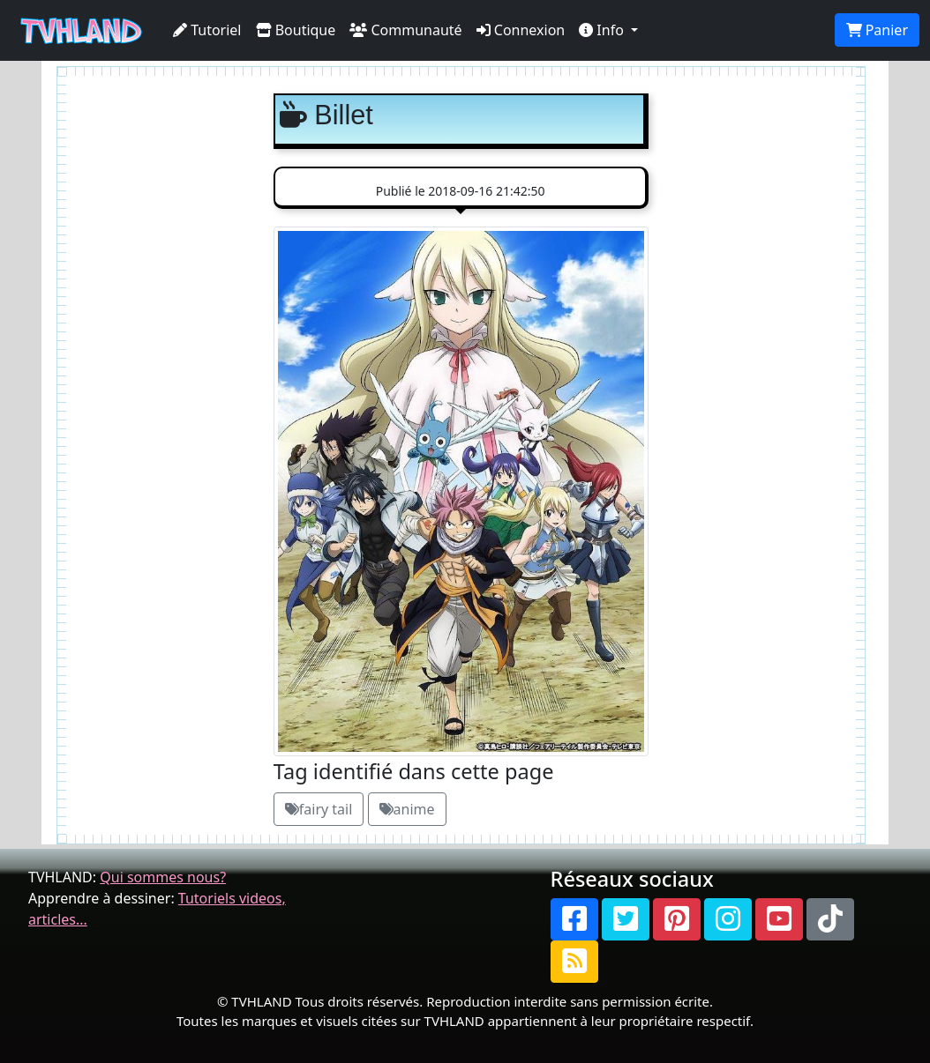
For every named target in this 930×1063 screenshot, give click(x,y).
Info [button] (603, 30)
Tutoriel (207, 30)
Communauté (405, 30)
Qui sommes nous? (163, 877)
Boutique (296, 30)
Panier (877, 30)
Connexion (521, 30)
